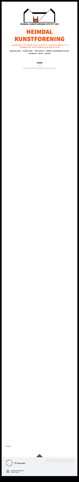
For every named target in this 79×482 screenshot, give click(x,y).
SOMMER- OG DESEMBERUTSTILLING (57, 51)
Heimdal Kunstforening (39, 35)
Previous (8, 450)
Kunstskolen (39, 51)
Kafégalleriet (28, 51)
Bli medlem (33, 53)
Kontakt (48, 53)
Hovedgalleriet (15, 51)
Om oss (40, 53)
